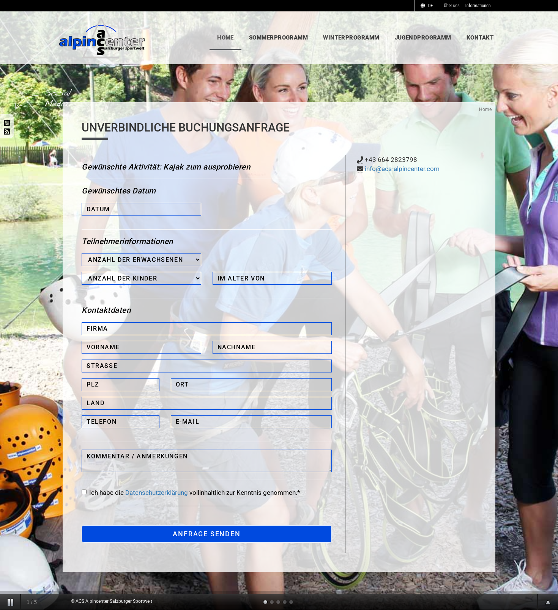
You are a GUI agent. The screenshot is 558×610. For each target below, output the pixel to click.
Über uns (452, 5)
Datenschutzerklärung (156, 492)
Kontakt (480, 37)
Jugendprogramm (423, 37)
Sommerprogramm (278, 37)
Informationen (478, 5)
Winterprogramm (351, 37)
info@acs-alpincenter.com (402, 169)
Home (225, 37)
